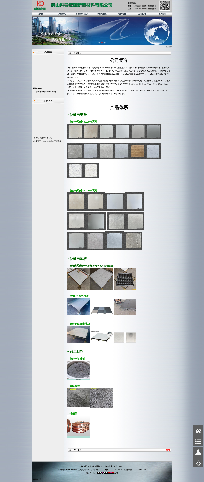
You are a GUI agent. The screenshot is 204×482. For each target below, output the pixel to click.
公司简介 (41, 14)
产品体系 (62, 14)
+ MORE (167, 450)
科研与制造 (102, 14)
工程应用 (142, 14)
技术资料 (122, 14)
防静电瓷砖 (37, 91)
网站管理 (37, 479)
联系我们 (162, 14)
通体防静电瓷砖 (82, 14)
